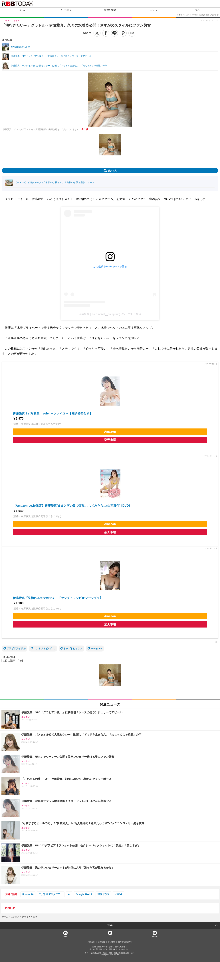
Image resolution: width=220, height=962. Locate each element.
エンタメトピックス (44, 648)
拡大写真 (112, 170)
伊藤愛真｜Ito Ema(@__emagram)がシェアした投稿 (110, 314)
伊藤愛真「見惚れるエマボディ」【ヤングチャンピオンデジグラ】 (58, 598)
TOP (110, 925)
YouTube (154, 936)
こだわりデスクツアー (50, 894)
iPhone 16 (27, 894)
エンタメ (154, 10)
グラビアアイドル (16, 648)
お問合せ (91, 942)
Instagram (96, 648)
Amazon (110, 431)
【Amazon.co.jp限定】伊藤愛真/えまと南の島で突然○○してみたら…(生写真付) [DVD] (71, 505)
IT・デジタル (66, 10)
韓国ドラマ (103, 894)
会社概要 (111, 942)
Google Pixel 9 (84, 894)
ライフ (198, 10)
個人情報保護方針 (125, 942)
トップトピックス (72, 648)
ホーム (22, 10)
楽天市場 (110, 439)
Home (65, 936)
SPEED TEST (110, 10)
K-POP (118, 894)
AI (69, 894)
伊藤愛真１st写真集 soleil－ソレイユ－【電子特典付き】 (53, 413)
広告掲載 (101, 942)
